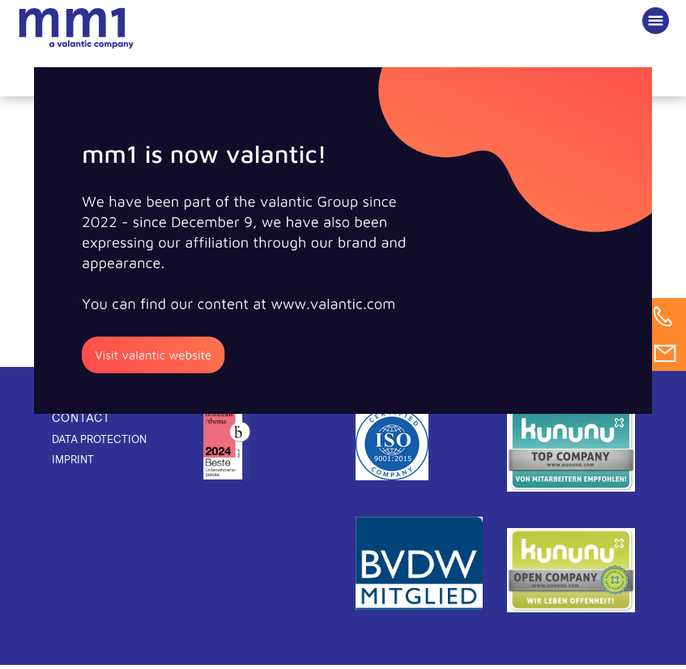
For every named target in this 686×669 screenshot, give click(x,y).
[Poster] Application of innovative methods (387, 224)
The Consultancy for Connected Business (76, 28)
